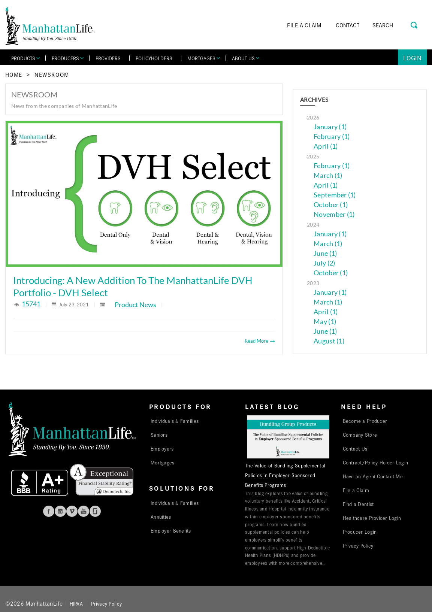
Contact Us (355, 448)
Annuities (161, 516)
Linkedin (60, 511)
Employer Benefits (171, 530)
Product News (135, 304)
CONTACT (348, 25)
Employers (162, 448)
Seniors (159, 434)
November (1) (334, 214)
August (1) (329, 341)
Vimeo (72, 511)
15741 (32, 304)
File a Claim (356, 490)
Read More (260, 341)
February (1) (332, 136)
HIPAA (76, 603)
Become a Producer (365, 420)
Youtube (83, 511)
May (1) (325, 321)
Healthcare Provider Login (372, 517)
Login (412, 57)
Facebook (48, 511)
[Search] (393, 25)
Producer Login (360, 531)
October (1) (331, 204)
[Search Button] (414, 24)
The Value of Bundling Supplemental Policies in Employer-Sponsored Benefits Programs (285, 474)
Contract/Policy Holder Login (375, 462)
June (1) (325, 253)
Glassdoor (95, 511)
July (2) (324, 263)
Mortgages (162, 462)
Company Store (360, 434)
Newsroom (51, 74)
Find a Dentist (358, 504)
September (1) (335, 195)
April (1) (326, 146)
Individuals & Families (175, 420)
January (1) (330, 127)
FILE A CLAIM (304, 25)
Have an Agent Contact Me (373, 476)
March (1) (328, 175)
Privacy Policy (358, 545)
